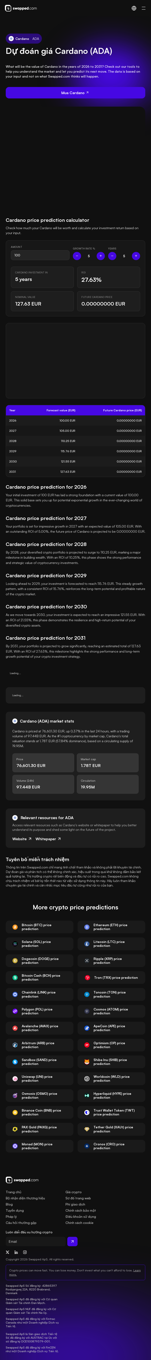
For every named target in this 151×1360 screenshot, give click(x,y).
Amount (16, 246)
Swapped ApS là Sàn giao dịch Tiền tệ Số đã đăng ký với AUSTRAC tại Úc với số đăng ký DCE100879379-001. (32, 1337)
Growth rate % (84, 248)
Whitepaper (48, 839)
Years (112, 248)
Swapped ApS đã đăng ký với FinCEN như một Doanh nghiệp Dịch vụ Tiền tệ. (32, 1349)
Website (22, 839)
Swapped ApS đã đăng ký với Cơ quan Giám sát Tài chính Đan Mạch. (32, 1301)
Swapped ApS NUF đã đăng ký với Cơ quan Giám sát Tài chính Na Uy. (31, 1310)
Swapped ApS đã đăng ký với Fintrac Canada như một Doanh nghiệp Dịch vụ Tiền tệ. (33, 1322)
